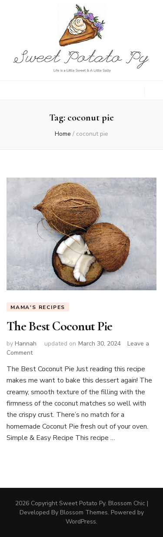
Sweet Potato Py (82, 503)
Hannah (26, 343)
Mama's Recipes (37, 307)
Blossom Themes (84, 512)
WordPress (81, 521)
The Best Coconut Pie (59, 326)
